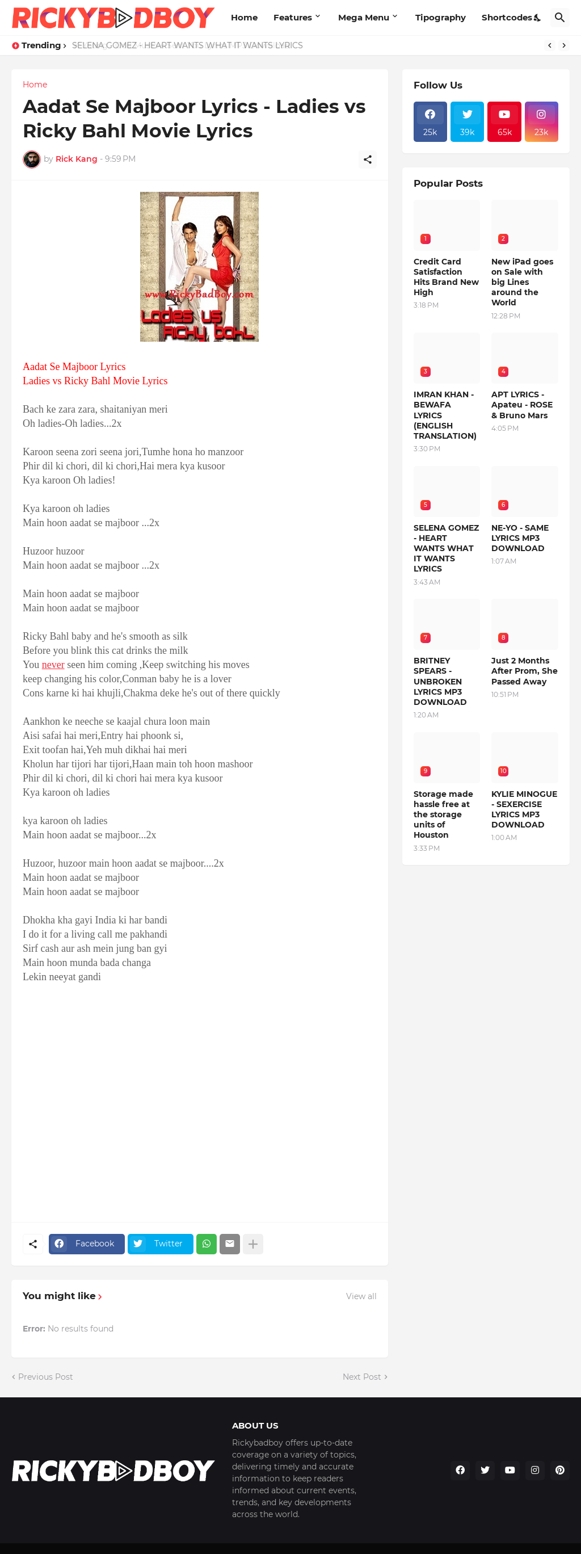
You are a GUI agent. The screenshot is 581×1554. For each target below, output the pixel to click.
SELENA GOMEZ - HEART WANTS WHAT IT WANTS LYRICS (189, 45)
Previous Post (45, 1377)
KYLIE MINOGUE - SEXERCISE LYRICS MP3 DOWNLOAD (524, 809)
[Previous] (549, 45)
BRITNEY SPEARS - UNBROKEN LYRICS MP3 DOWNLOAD (440, 681)
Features (292, 17)
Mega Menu (363, 17)
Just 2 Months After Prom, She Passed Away (524, 671)
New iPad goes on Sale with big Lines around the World (522, 282)
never (53, 664)
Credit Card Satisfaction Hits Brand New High (446, 277)
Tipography (440, 17)
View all (361, 1296)
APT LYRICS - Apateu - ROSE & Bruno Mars (522, 404)
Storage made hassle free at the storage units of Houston (443, 815)
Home (244, 17)
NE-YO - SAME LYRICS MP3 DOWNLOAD (520, 538)
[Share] (368, 159)
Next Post (362, 1377)
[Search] (560, 17)
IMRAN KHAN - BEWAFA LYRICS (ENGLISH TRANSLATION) (445, 415)
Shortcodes (507, 17)
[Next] (564, 45)
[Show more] (253, 1244)
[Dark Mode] (538, 17)
